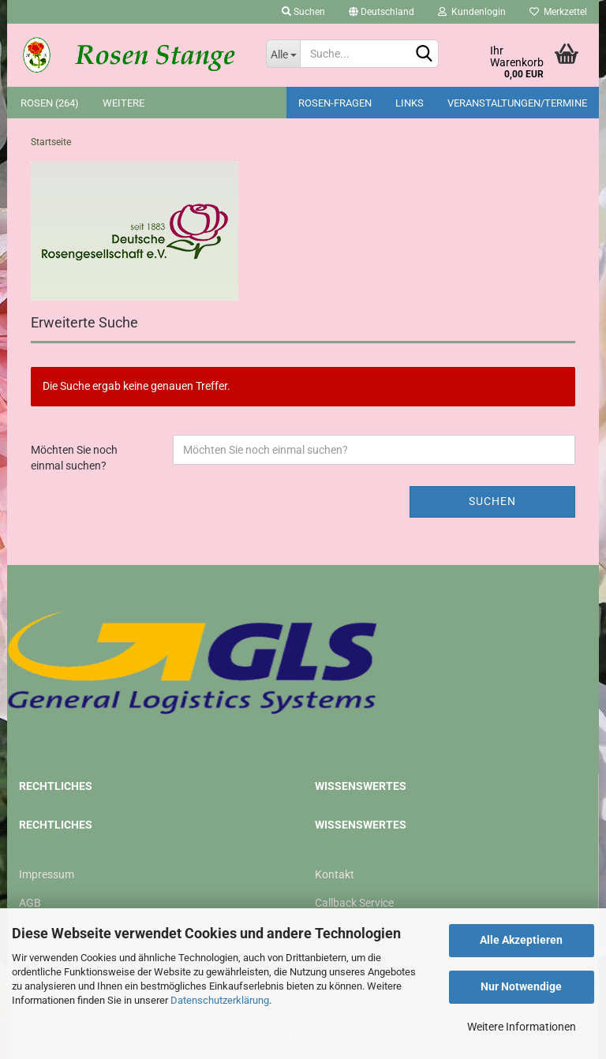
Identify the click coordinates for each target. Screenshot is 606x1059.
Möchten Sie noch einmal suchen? (74, 457)
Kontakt (334, 874)
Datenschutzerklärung (219, 1000)
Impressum (46, 874)
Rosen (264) (50, 103)
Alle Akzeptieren (521, 940)
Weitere (123, 103)
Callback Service (354, 902)
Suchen (303, 11)
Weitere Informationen (521, 1026)
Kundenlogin (472, 11)
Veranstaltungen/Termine (517, 103)
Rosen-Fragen (335, 103)
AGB (30, 902)
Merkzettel (558, 11)
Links (409, 103)
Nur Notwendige (521, 986)
